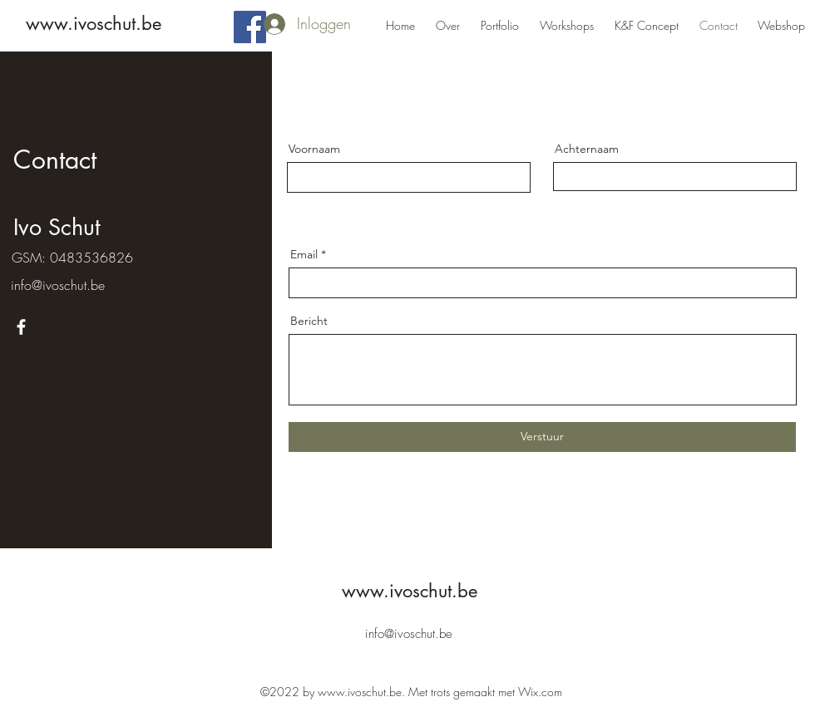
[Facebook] (250, 27)
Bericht (309, 320)
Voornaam (314, 149)
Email (304, 254)
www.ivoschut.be (93, 23)
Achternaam (587, 149)
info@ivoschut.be (58, 285)
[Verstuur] (542, 437)
